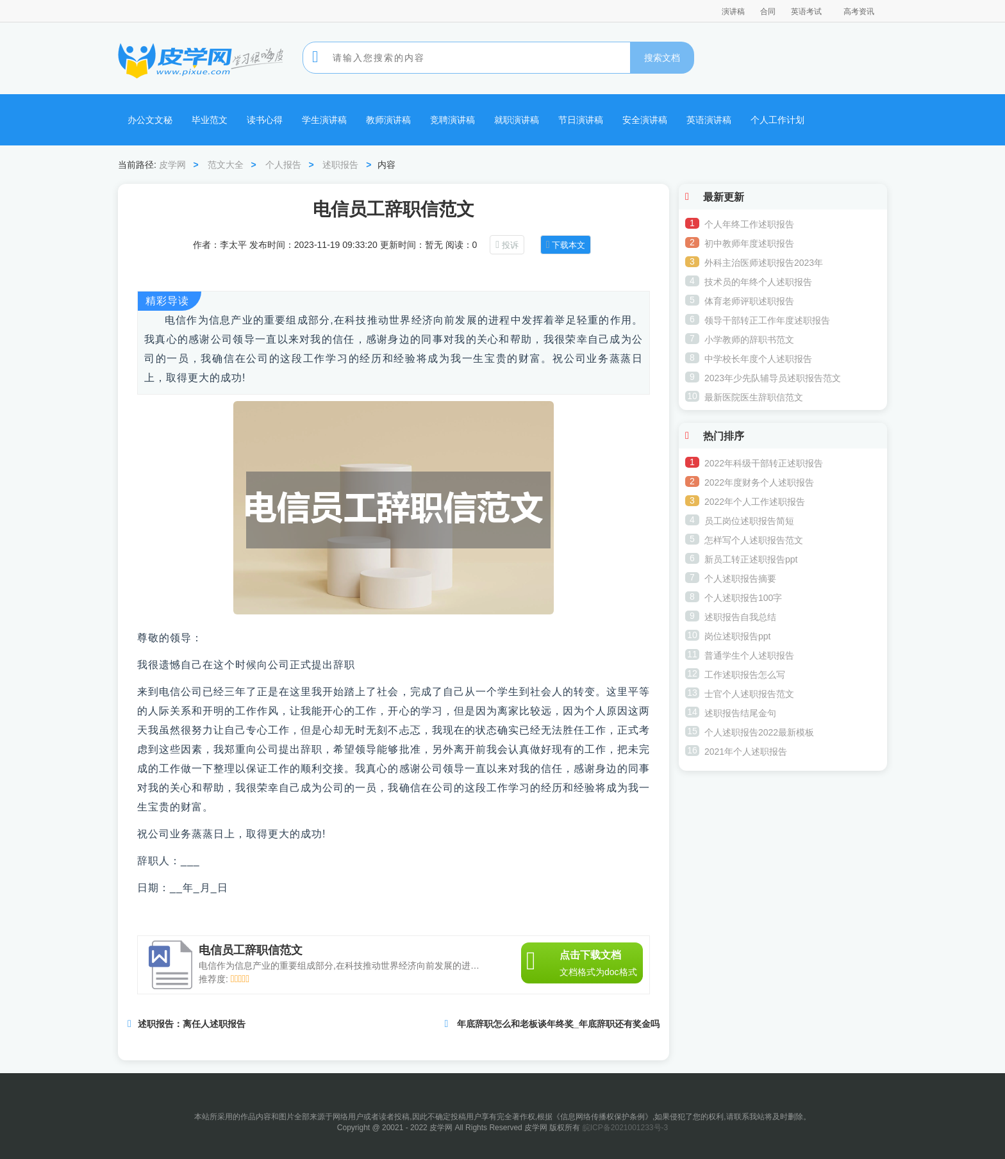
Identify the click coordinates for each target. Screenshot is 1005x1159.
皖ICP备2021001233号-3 (625, 1127)
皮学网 (172, 165)
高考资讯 (858, 11)
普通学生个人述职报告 (749, 655)
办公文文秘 (150, 120)
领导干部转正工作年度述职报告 (767, 320)
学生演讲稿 (324, 120)
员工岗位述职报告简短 (749, 521)
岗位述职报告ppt (737, 636)
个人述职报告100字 (743, 598)
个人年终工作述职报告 (749, 224)
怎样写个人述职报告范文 (753, 540)
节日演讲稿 (580, 120)
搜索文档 (662, 58)
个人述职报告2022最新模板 (759, 732)
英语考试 (806, 11)
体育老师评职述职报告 (749, 301)
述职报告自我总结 (740, 617)
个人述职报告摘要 (740, 578)
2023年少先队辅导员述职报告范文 (772, 378)
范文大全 (226, 165)
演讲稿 (733, 11)
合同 (768, 11)
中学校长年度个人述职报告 (758, 359)
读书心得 (265, 120)
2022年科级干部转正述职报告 (763, 463)
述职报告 (340, 165)
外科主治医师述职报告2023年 (763, 263)
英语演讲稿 (708, 120)
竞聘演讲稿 (452, 120)
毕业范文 (210, 120)
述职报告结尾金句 (740, 713)
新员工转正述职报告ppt (750, 559)
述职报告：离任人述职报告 (191, 1024)
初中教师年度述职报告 (749, 243)
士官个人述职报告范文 (749, 694)
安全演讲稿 (644, 120)
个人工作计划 (777, 120)
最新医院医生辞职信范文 (753, 397)
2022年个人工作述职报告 (754, 502)
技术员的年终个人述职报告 (758, 282)
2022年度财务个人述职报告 (759, 482)
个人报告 (283, 165)
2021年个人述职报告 (745, 751)
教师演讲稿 (388, 120)
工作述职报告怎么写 (744, 675)
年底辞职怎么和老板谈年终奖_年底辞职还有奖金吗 (558, 1024)
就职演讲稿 (516, 120)
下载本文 (568, 245)
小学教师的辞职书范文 (749, 339)
